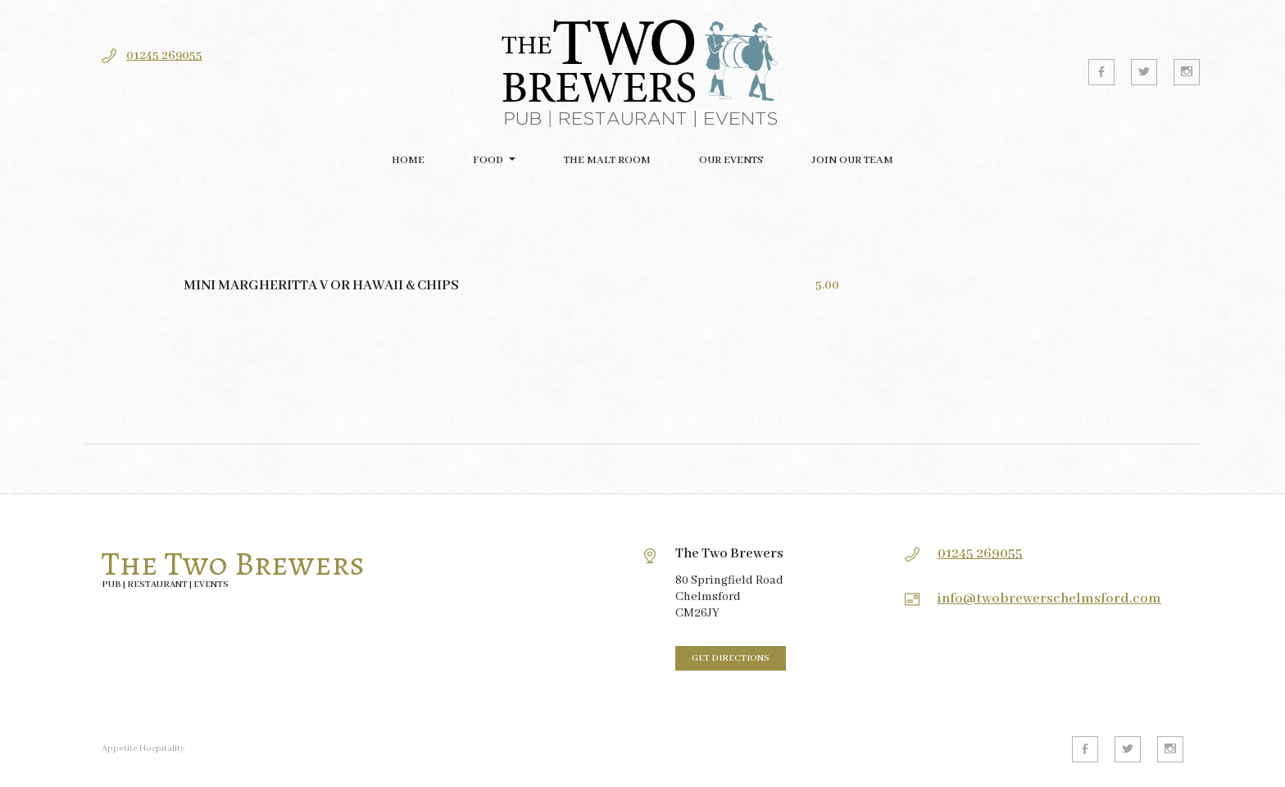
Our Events (731, 160)
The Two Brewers (233, 564)
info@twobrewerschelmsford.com (1049, 598)
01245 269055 (164, 55)
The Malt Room (607, 160)
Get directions (731, 658)
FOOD (488, 160)
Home (408, 160)
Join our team (852, 160)
